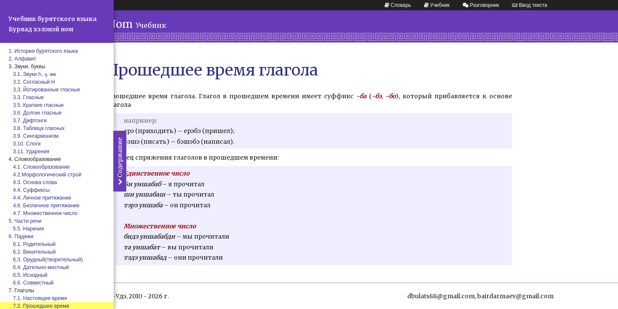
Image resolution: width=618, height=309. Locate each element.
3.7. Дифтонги (28, 121)
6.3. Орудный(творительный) (46, 260)
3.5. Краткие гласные (36, 105)
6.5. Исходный (28, 275)
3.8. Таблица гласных (37, 128)
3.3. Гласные (26, 97)
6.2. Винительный (32, 252)
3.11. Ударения (29, 151)
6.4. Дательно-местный (39, 267)
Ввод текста (529, 5)
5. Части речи (25, 221)
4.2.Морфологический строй (45, 175)
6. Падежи (21, 236)
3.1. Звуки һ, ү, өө (32, 74)
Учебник (437, 5)
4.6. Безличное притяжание (44, 206)
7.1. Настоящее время (38, 298)
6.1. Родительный (32, 244)
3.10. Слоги (25, 144)
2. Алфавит (22, 59)
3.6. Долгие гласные (35, 113)
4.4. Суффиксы (29, 190)
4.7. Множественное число (43, 213)
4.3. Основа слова (33, 182)
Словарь (398, 5)
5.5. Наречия (26, 229)
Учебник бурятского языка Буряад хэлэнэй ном (53, 24)
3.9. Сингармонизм (33, 136)
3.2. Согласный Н (32, 82)
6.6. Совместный (31, 283)
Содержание (120, 161)
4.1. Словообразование (39, 167)
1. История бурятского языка (43, 51)
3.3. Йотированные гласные (44, 90)
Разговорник (481, 5)
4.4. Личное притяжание (40, 198)
